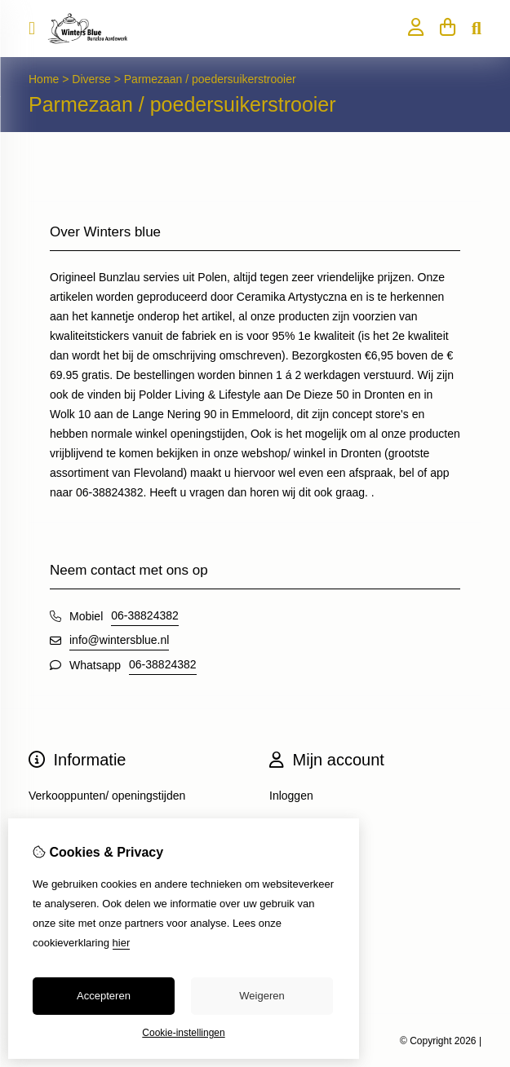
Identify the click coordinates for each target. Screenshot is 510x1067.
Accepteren (104, 996)
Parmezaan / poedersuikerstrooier (210, 79)
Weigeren (261, 996)
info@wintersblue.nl (119, 639)
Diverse (92, 79)
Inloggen (291, 795)
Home (44, 79)
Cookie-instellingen (183, 1032)
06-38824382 (145, 615)
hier (122, 943)
